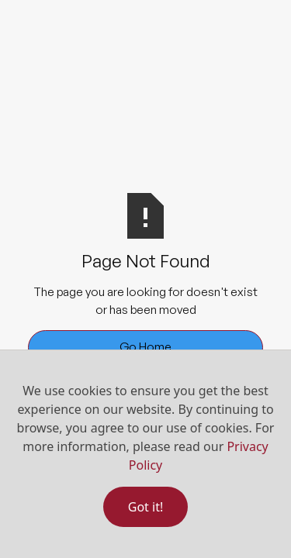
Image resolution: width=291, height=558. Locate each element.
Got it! (145, 506)
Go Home (145, 346)
